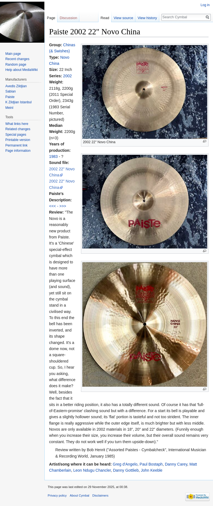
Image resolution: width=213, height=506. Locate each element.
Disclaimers (100, 495)
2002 (67, 76)
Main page (13, 54)
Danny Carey (176, 464)
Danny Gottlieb (126, 470)
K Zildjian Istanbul (18, 102)
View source (123, 18)
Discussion (68, 18)
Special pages (15, 135)
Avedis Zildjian (16, 86)
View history (147, 18)
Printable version (17, 140)
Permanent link (16, 145)
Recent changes (17, 59)
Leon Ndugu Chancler (92, 470)
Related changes (17, 129)
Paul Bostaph (151, 464)
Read (105, 18)
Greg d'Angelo (125, 464)
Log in (205, 5)
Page (51, 18)
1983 (53, 156)
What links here (16, 124)
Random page (15, 64)
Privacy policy (57, 495)
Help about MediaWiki (21, 70)
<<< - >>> (57, 206)
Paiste (9, 97)
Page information (18, 151)
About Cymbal (79, 495)
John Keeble (152, 470)
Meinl (9, 108)
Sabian (10, 91)
